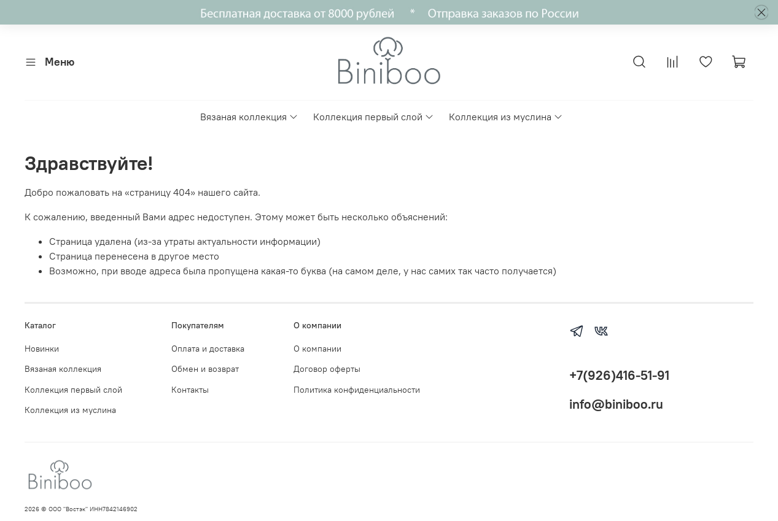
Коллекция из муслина (506, 116)
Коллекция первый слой (373, 116)
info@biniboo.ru (616, 404)
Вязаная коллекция (249, 116)
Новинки (42, 348)
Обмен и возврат (205, 368)
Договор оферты (327, 368)
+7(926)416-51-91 (619, 375)
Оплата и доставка (207, 348)
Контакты (190, 389)
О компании (317, 348)
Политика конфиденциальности (357, 389)
